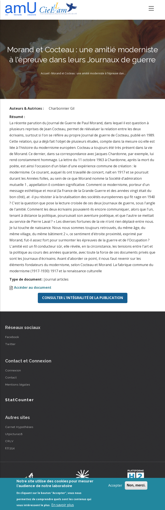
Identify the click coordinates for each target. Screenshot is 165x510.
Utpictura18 (14, 434)
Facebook (12, 337)
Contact (11, 377)
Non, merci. (136, 485)
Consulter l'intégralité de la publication (82, 297)
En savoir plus (62, 505)
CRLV (9, 441)
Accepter (115, 485)
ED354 (10, 448)
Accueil (45, 73)
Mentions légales (17, 384)
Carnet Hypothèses (19, 427)
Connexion (13, 370)
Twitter (10, 344)
